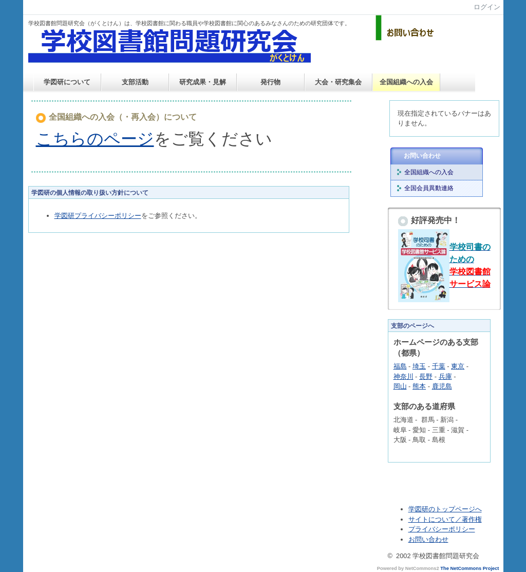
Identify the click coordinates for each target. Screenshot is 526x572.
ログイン (487, 7)
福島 (400, 366)
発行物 (270, 82)
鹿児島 (442, 386)
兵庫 (445, 376)
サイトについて (431, 519)
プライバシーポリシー (441, 529)
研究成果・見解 (202, 82)
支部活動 (135, 82)
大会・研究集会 (338, 82)
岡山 (400, 386)
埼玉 (419, 366)
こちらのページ (95, 139)
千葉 (438, 366)
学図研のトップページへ (445, 509)
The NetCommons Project (469, 568)
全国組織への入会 (406, 82)
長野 (426, 376)
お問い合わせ (422, 155)
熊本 (419, 386)
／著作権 (468, 519)
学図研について (67, 82)
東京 (457, 366)
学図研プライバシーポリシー (97, 215)
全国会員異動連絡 (429, 188)
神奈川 (403, 376)
